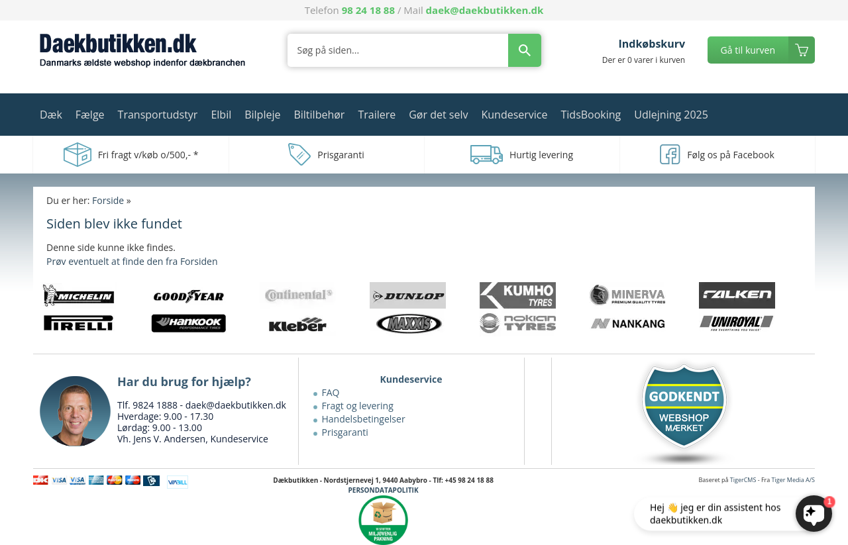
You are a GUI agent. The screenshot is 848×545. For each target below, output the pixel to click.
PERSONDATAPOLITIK (383, 490)
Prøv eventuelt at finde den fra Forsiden (131, 261)
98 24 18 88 (368, 10)
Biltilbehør (318, 114)
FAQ (331, 392)
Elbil (221, 114)
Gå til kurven (748, 50)
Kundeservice (514, 114)
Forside (108, 200)
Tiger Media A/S (793, 479)
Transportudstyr (158, 114)
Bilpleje (262, 114)
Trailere (377, 114)
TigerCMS (743, 479)
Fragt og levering (358, 405)
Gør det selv (438, 114)
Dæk (51, 114)
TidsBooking (591, 114)
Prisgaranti (345, 432)
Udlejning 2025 (671, 114)
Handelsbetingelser (363, 419)
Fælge (90, 114)
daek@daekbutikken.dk (485, 10)
